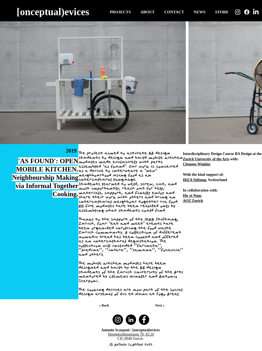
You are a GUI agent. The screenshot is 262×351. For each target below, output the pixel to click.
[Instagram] (237, 12)
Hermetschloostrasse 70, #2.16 (131, 334)
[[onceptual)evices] (53, 11)
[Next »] (160, 305)
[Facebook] (246, 12)
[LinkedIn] (255, 12)
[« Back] (105, 305)
